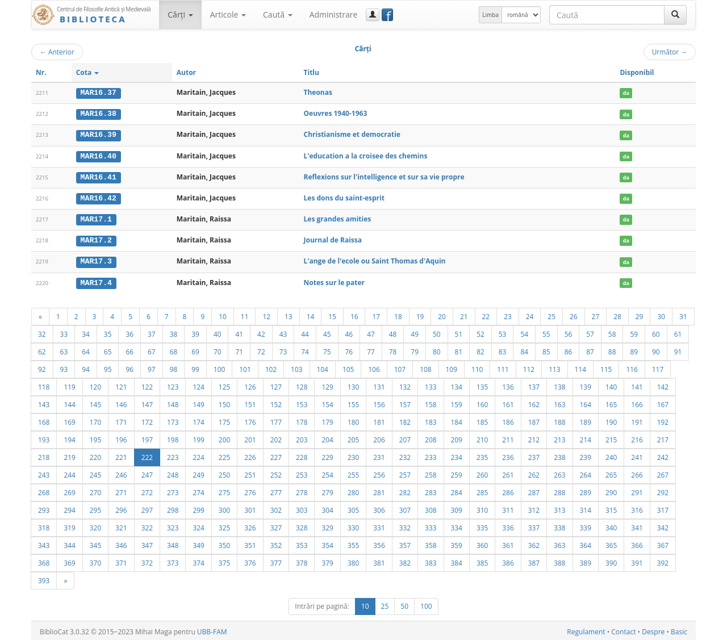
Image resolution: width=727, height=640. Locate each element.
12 (266, 314)
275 (224, 490)
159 (456, 402)
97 (152, 366)
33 (64, 331)
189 (585, 419)
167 (662, 402)
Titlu (311, 72)
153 (301, 402)
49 (415, 331)
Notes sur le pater (334, 280)
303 (301, 507)
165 (611, 402)
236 (507, 454)
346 (121, 542)
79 (415, 349)
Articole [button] (228, 14)
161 (507, 402)
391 (636, 560)
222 (147, 454)
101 (244, 366)
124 (198, 384)
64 (86, 349)
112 (528, 366)
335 (482, 525)
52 (480, 331)
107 (400, 366)
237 (534, 454)
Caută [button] (278, 14)
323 (172, 525)
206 (379, 437)
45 (327, 331)
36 (129, 331)
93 (64, 366)
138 (559, 384)
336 (507, 525)
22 (486, 314)
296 (121, 507)
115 (606, 366)
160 (482, 402)
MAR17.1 (96, 218)
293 (43, 507)
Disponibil (637, 72)
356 (379, 542)
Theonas (318, 92)
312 (534, 507)
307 (405, 507)
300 (224, 507)
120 (95, 384)
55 (546, 331)
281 (379, 490)
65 (108, 349)
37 (152, 331)
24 (530, 314)
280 (353, 490)
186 (507, 419)
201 (250, 437)
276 (250, 490)
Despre (653, 629)
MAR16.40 (98, 155)
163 (559, 402)
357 (405, 542)
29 (640, 314)
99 (195, 366)
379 (327, 560)
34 (86, 331)
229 (327, 454)
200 (224, 437)
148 (172, 402)
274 (198, 490)
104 (322, 366)
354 (327, 542)
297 (147, 507)
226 (250, 454)
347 (147, 542)
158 (430, 402)
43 (283, 331)
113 (554, 366)
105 (348, 366)
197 (147, 437)
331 (379, 525)
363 (559, 542)
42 (261, 331)
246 (121, 472)
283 (430, 490)
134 (456, 384)
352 (276, 542)
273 (172, 490)
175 (224, 419)
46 (349, 331)
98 (174, 366)
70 (218, 349)
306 (379, 507)
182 (405, 419)
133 (430, 384)
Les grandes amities (337, 218)
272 (147, 490)
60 (656, 331)
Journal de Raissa (333, 239)
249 (198, 472)
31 (683, 314)
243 (43, 472)
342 (662, 525)
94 (86, 366)
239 (585, 454)
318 (43, 525)
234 (456, 454)
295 (95, 507)
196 (121, 437)
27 (596, 314)
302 (276, 507)
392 (662, 560)
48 (393, 331)
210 (482, 437)
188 (559, 419)
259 (456, 472)
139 (585, 384)
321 (121, 525)
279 (327, 490)
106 (373, 366)
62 (42, 349)
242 (662, 454)
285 (482, 490)
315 (611, 507)
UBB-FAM (212, 629)
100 (219, 366)
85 (546, 349)
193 (43, 437)
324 (198, 525)
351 (250, 542)
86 (569, 349)
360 (482, 542)
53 (503, 331)
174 (198, 419)
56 (569, 331)
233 (430, 454)
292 (662, 490)
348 (172, 542)
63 (64, 349)
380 (353, 560)
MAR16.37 (98, 92)
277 (276, 490)
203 (301, 437)
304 (327, 507)
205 (353, 437)
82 (480, 349)
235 (482, 454)
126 (250, 384)
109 (451, 366)
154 (327, 402)
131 (379, 384)
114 (580, 366)
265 (611, 472)
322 (147, 525)
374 (198, 560)
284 (456, 490)
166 (636, 402)
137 (534, 384)
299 (198, 507)
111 (502, 366)
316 (636, 507)
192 (662, 419)
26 (574, 314)
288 (559, 490)
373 (172, 560)
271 (121, 490)
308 (430, 507)
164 (585, 402)
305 (353, 507)
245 (95, 472)
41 (239, 331)
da (626, 93)
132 (405, 384)
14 (311, 314)
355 (353, 542)
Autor (186, 72)
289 (585, 490)
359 (456, 542)
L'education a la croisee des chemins (366, 155)
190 (611, 419)
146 (121, 402)
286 (507, 490)
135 (482, 384)
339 (585, 525)
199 (198, 437)
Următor (669, 51)
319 (69, 525)
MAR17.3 (96, 259)
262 (534, 472)
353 (301, 542)
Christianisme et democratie (352, 134)
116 (631, 366)
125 (224, 384)
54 (524, 331)
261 (507, 472)
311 (507, 507)
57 (590, 331)
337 (534, 525)
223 (172, 454)
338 (559, 525)
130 (353, 384)
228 (301, 454)
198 (172, 437)
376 (250, 560)
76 (349, 349)
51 (459, 331)
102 (271, 366)
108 (425, 366)
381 (379, 560)
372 (147, 560)
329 (327, 525)
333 (430, 525)
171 (121, 419)
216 (636, 437)
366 (636, 542)
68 (174, 349)
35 (108, 331)
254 (327, 472)
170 (95, 419)
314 (585, 507)
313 (559, 507)
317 (662, 507)
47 (371, 331)
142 (662, 384)
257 (405, 472)
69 (195, 349)
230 (353, 454)
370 (95, 560)
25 (551, 314)
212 (534, 437)
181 (379, 419)
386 (507, 560)
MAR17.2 (96, 239)
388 (559, 560)
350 (224, 542)
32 (42, 331)
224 (198, 454)
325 (224, 525)
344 (69, 542)
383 (430, 560)
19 (420, 314)
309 (456, 507)
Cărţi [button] (180, 14)
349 (198, 542)
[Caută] (675, 14)
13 (289, 314)
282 (405, 490)
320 (95, 525)
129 (327, 384)
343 (43, 542)
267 (662, 472)
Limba (490, 15)
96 (129, 366)
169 (69, 419)
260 (482, 472)
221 (121, 454)
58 (612, 331)
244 (69, 472)
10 (223, 314)
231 (379, 454)
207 (405, 437)
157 (405, 402)
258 (430, 472)
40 (218, 331)
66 (129, 349)
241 (636, 454)
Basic (679, 629)
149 (198, 402)
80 (437, 349)
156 (379, 402)
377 (276, 560)
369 (69, 560)
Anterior (57, 51)
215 (611, 437)
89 (634, 349)
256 (379, 472)
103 (296, 366)
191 (636, 419)
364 (585, 542)
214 (585, 437)
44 (305, 331)
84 (524, 349)
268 (43, 490)
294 (69, 507)
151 (250, 402)
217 (662, 437)
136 (507, 384)
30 (661, 314)
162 (534, 402)
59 (634, 331)
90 (656, 349)
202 (276, 437)
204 (327, 437)
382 (405, 560)
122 (147, 384)
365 (611, 542)
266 (636, 472)
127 (276, 384)
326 (250, 525)
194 (69, 437)
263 (559, 472)
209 (456, 437)
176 (250, 419)
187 (534, 419)
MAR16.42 (98, 197)
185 (482, 419)
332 (405, 525)
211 (507, 437)
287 (534, 490)
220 (95, 454)
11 (245, 314)
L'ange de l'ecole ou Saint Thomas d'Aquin (375, 259)
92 (42, 366)
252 (276, 472)
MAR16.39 (98, 134)
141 (636, 384)
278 (301, 490)
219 (69, 454)
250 (224, 472)
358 (430, 542)
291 (636, 490)
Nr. (41, 72)
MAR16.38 (98, 113)
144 (69, 402)
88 (612, 349)
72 (261, 349)
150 (224, 402)
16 (354, 314)
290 (611, 490)
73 (283, 349)
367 (662, 542)
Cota (87, 72)
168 (43, 419)
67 (152, 349)
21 (464, 314)
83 (503, 349)
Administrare (334, 14)
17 (376, 314)
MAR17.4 (96, 280)
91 (678, 349)
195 (95, 437)
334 (456, 525)
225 (224, 454)
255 (353, 472)
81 (459, 349)
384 (456, 560)
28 (617, 314)
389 (585, 560)
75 (327, 349)
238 (559, 454)
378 (301, 560)
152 (276, 402)
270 (95, 490)
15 (332, 314)
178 (301, 419)
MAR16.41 (98, 176)
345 (95, 542)
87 (590, 349)
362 (534, 542)
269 (69, 490)
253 (301, 472)
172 (147, 419)
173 (172, 419)
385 (482, 560)
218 (43, 454)
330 (353, 525)
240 (611, 454)
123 (172, 384)
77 (371, 349)
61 (678, 331)
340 (611, 525)
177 (276, 419)
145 (95, 402)
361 (507, 542)
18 (398, 314)
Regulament (586, 629)
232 (405, 454)
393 (43, 578)
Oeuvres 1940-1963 (335, 113)
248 (172, 472)
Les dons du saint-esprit (344, 197)
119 (69, 384)
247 (147, 472)
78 (393, 349)
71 (239, 349)
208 (430, 437)
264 (585, 472)
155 (353, 402)
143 (43, 402)
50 (437, 331)
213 (559, 437)
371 (121, 560)
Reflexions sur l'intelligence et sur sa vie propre (384, 176)
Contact (623, 629)
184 (456, 419)
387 (534, 560)
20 (442, 314)
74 (305, 349)
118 (43, 384)
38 (174, 331)
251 (250, 472)
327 (276, 525)
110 (477, 366)
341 (636, 525)
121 (121, 384)
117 (657, 366)
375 (224, 560)
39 (195, 331)
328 (301, 525)
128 (301, 384)
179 (327, 419)
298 (172, 507)
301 (250, 507)
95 (108, 366)
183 (430, 419)
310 (482, 507)
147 (147, 402)
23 (508, 314)
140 (611, 384)
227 (276, 454)
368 (43, 560)
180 (353, 419)
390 (611, 560)
